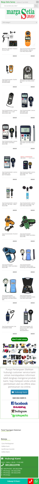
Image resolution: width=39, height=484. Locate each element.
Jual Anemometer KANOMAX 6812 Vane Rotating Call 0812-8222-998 (9, 297)
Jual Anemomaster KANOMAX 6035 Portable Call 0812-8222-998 (27, 297)
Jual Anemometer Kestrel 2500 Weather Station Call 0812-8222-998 (27, 50)
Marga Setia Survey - (9, 2)
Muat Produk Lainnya (19, 339)
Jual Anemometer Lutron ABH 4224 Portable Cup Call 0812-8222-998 (27, 204)
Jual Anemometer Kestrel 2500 (9, 234)
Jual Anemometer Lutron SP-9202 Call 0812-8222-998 (27, 81)
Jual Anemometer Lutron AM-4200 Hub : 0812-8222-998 (27, 174)
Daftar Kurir (6, 446)
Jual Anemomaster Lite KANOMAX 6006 (9, 327)
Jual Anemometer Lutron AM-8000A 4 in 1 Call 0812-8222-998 (9, 112)
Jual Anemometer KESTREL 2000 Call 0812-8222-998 (27, 235)
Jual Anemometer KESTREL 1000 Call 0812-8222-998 (10, 266)
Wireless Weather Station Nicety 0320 (9, 49)
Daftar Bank (6, 452)
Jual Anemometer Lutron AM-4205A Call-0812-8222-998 (9, 143)
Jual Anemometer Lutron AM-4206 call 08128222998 (27, 112)
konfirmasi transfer (8, 449)
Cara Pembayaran (8, 443)
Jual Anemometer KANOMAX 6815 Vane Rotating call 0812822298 (27, 266)
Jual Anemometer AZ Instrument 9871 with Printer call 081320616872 (26, 328)
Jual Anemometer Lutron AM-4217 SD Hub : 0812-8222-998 (9, 204)
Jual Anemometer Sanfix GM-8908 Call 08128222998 (9, 81)
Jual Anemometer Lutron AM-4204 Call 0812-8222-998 (27, 143)
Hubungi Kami (19, 392)
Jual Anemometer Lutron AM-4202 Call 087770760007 (9, 174)
